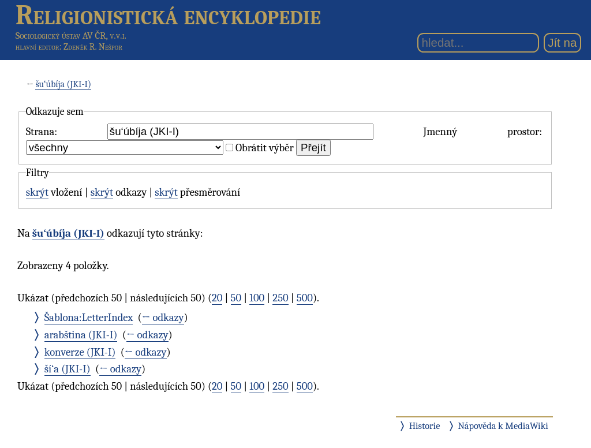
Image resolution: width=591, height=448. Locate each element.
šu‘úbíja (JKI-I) (63, 84)
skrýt (37, 192)
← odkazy (163, 317)
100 (256, 298)
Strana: (41, 131)
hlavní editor (37, 47)
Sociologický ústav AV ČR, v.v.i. (71, 35)
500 (305, 298)
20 (217, 298)
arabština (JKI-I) (81, 334)
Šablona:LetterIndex (88, 317)
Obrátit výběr (264, 147)
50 (236, 298)
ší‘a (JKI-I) (67, 369)
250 (280, 298)
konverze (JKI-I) (80, 352)
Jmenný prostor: (482, 131)
